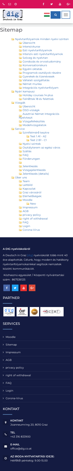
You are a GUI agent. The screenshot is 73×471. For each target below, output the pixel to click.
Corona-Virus (14, 398)
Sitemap (11, 344)
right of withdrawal (18, 375)
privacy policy (15, 367)
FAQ (8, 383)
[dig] (30, 255)
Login (9, 390)
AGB (9, 360)
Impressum (13, 352)
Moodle (10, 337)
